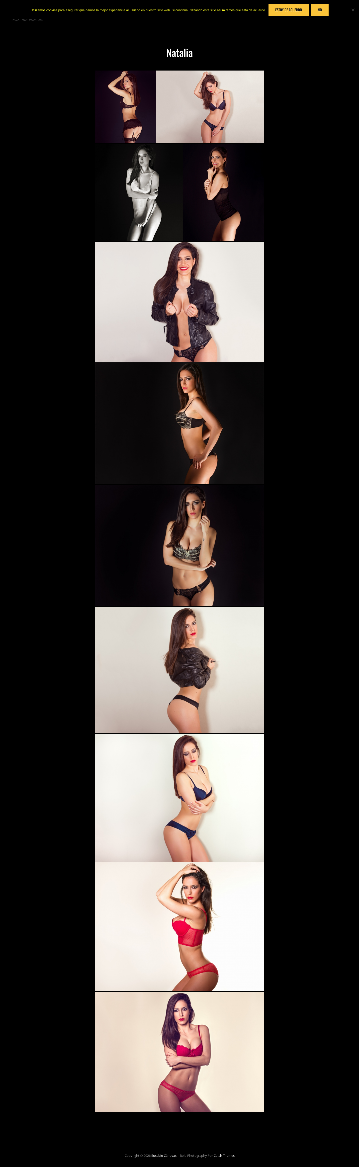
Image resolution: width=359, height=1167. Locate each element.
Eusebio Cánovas (164, 1155)
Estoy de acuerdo (288, 9)
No (320, 9)
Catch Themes (224, 1155)
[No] (352, 9)
